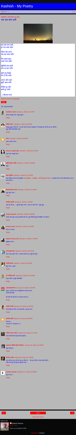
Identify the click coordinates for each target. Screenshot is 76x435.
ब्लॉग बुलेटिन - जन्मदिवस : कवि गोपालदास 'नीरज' (37, 178)
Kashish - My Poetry (17, 6)
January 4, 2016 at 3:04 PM (23, 124)
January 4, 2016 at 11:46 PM (27, 189)
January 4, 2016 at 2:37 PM (25, 112)
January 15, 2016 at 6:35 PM (23, 306)
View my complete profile (18, 428)
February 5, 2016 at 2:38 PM (24, 357)
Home (38, 413)
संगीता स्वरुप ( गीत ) (12, 333)
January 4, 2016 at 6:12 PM (29, 151)
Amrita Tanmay (11, 372)
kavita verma (10, 226)
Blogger (41, 433)
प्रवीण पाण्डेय (10, 306)
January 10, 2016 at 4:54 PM (25, 288)
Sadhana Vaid (11, 112)
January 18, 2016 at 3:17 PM (27, 333)
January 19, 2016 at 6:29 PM (34, 345)
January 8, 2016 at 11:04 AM (25, 275)
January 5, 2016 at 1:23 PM (25, 226)
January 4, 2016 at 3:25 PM (19, 138)
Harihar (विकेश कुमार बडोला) (15, 345)
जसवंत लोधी (9, 318)
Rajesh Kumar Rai (12, 239)
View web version (38, 417)
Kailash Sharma (17, 423)
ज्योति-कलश (9, 263)
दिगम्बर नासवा (10, 357)
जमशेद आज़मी (10, 202)
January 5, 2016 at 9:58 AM (26, 214)
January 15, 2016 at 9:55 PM (23, 318)
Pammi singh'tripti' (12, 151)
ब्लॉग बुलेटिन (9, 175)
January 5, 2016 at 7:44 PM (28, 239)
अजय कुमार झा (10, 251)
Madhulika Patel (11, 189)
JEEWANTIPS (11, 288)
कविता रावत (9, 124)
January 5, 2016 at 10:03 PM (24, 251)
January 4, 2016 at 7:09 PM (26, 163)
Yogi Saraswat (11, 214)
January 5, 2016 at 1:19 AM (23, 202)
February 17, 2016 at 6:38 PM (27, 372)
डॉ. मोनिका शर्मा (10, 275)
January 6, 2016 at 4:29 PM (23, 263)
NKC (7, 138)
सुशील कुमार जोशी (11, 163)
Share (3, 102)
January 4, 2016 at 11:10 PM (23, 175)
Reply (8, 118)
